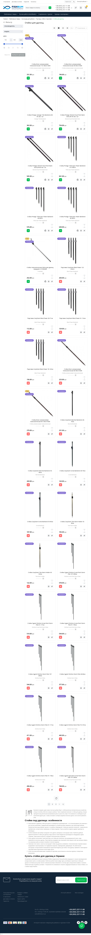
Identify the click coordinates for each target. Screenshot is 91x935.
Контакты (33, 1)
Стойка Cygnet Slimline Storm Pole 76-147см (72, 725)
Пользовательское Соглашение (8, 893)
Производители (22, 901)
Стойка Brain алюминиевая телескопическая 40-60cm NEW (72, 65)
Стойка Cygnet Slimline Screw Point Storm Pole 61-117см (40, 624)
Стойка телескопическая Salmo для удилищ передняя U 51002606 (40, 268)
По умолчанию (81, 28)
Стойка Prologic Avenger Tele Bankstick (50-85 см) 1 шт (40, 115)
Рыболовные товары (11, 14)
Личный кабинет (66, 893)
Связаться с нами (22, 896)
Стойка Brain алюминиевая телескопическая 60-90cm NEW (72, 370)
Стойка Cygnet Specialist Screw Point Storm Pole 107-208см (72, 776)
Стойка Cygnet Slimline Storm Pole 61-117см (40, 725)
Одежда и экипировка (62, 14)
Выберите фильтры (18, 55)
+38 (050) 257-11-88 (62, 8)
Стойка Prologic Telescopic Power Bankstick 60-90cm (72, 217)
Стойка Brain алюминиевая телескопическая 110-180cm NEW (40, 65)
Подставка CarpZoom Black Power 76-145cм (40, 369)
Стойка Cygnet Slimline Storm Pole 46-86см (72, 674)
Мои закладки (79, 893)
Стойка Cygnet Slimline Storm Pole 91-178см (40, 776)
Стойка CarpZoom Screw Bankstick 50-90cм (40, 521)
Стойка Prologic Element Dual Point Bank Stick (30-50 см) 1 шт (72, 115)
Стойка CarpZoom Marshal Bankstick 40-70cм (72, 420)
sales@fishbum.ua (40, 914)
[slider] (4, 44)
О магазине (7, 1)
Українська (68, 1)
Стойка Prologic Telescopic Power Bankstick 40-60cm (40, 217)
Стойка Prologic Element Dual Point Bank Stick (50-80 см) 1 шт (40, 166)
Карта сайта (21, 899)
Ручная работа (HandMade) (28, 14)
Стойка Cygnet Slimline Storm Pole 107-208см (40, 675)
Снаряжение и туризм (45, 14)
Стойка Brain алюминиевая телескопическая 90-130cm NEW (40, 420)
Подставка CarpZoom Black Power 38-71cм (40, 318)
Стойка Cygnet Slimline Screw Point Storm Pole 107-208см (72, 573)
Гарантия (26, 1)
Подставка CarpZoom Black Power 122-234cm (72, 268)
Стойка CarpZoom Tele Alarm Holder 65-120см (40, 573)
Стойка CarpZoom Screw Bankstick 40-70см (72, 471)
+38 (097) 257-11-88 (62, 6)
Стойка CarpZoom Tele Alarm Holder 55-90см (72, 522)
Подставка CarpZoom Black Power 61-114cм (72, 318)
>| (63, 804)
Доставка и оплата (17, 1)
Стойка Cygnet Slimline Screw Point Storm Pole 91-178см (72, 624)
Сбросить (7, 55)
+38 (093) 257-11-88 (62, 10)
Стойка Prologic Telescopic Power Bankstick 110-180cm (72, 166)
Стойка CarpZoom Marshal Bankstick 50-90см (40, 471)
